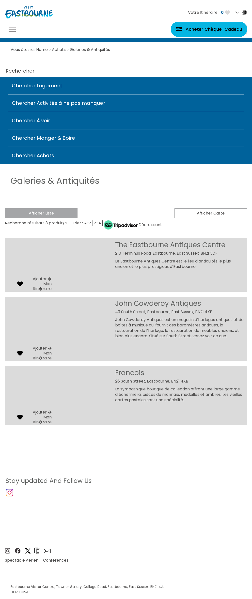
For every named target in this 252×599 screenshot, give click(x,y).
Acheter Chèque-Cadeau (214, 29)
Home (42, 49)
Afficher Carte (211, 213)
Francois (129, 373)
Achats (59, 49)
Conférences (55, 564)
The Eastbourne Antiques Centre (170, 245)
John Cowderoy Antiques (158, 303)
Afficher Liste (40, 213)
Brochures (37, 555)
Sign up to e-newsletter (47, 555)
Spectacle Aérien (21, 564)
